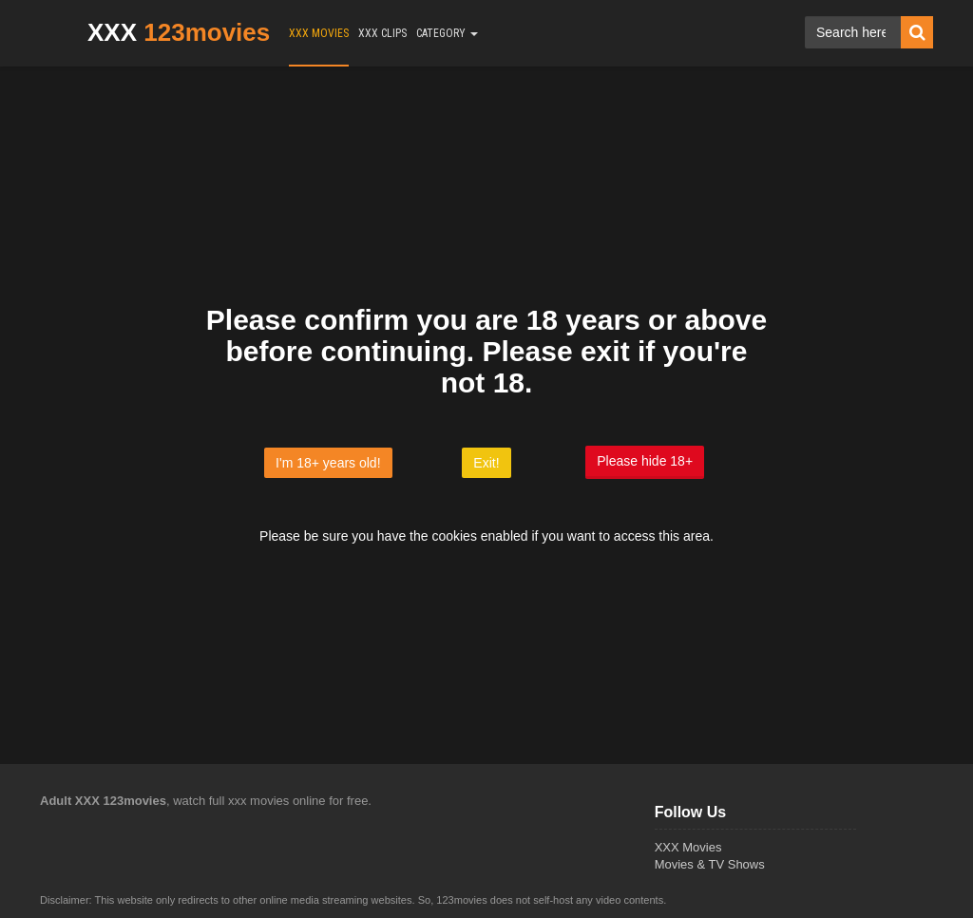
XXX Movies (688, 847)
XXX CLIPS (382, 33)
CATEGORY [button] (447, 33)
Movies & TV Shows (710, 864)
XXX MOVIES (319, 33)
